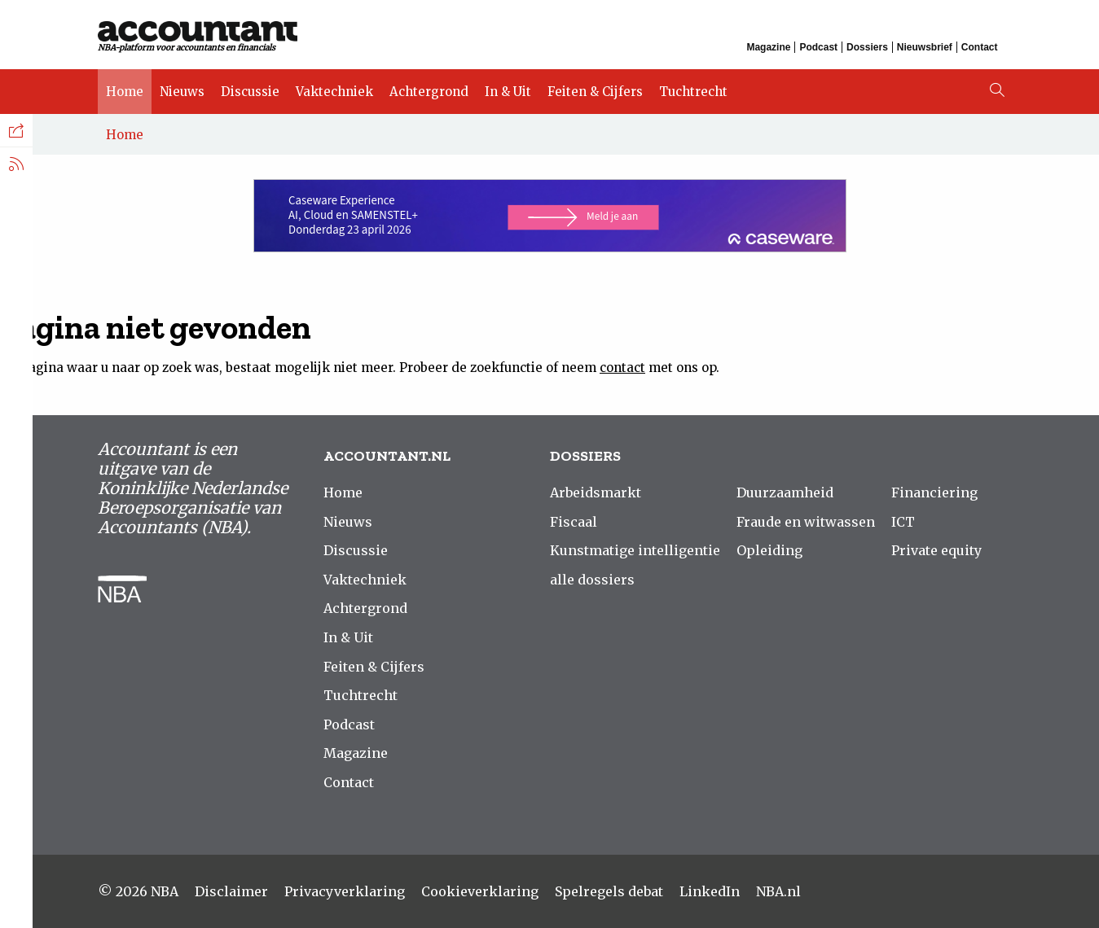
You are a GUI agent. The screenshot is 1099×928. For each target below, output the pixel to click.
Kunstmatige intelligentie (635, 550)
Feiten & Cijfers (595, 91)
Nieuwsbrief (924, 47)
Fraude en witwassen (805, 522)
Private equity (936, 550)
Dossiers (867, 47)
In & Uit (508, 91)
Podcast (818, 47)
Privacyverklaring (344, 891)
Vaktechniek (334, 91)
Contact (979, 47)
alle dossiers (592, 579)
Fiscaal (573, 522)
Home (124, 91)
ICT (903, 522)
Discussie (250, 91)
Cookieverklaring (480, 891)
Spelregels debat (609, 891)
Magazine (768, 47)
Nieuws (182, 91)
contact (622, 367)
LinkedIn (709, 891)
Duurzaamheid (784, 492)
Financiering (934, 492)
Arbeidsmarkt (595, 492)
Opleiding (769, 550)
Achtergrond (428, 91)
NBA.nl (778, 891)
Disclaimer (231, 891)
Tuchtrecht (693, 91)
